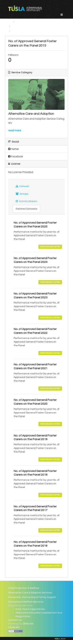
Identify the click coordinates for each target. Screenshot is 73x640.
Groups (22, 193)
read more (14, 130)
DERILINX (28, 623)
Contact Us (15, 620)
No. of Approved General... (31, 31)
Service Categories (30, 22)
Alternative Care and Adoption (35, 26)
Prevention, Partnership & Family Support (32, 597)
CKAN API (13, 627)
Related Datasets (26, 209)
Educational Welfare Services (25, 602)
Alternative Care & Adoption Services (30, 592)
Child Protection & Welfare (23, 588)
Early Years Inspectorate (30, 609)
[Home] (9, 22)
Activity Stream (26, 201)
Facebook (15, 156)
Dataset (22, 186)
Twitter (13, 149)
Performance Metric (50, 247)
